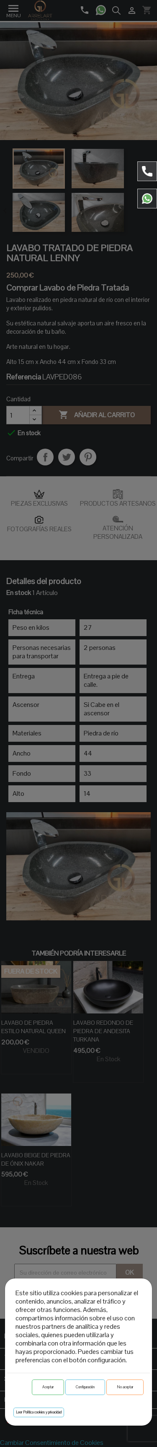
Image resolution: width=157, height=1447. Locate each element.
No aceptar (125, 1387)
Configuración (85, 1387)
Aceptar (48, 1387)
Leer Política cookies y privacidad (39, 1412)
